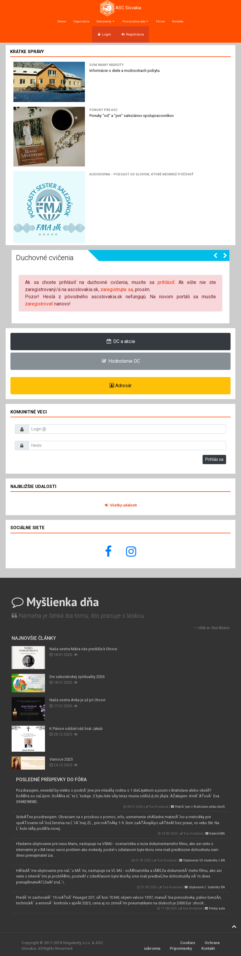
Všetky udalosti (120, 505)
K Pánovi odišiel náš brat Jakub (76, 728)
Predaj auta (215, 908)
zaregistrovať (39, 304)
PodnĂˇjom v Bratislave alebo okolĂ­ (198, 807)
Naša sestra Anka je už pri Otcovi (77, 700)
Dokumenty (106, 21)
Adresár (121, 385)
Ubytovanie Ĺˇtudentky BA (205, 887)
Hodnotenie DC (120, 361)
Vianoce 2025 (61, 759)
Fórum (160, 21)
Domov (61, 21)
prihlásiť (166, 282)
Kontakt (208, 948)
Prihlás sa (214, 459)
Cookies (187, 942)
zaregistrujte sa (116, 289)
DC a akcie (120, 341)
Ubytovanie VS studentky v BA (202, 860)
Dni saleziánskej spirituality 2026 (77, 676)
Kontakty (178, 21)
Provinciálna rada (135, 21)
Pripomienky (181, 948)
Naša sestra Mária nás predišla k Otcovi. (83, 649)
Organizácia (81, 21)
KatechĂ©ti (215, 833)
